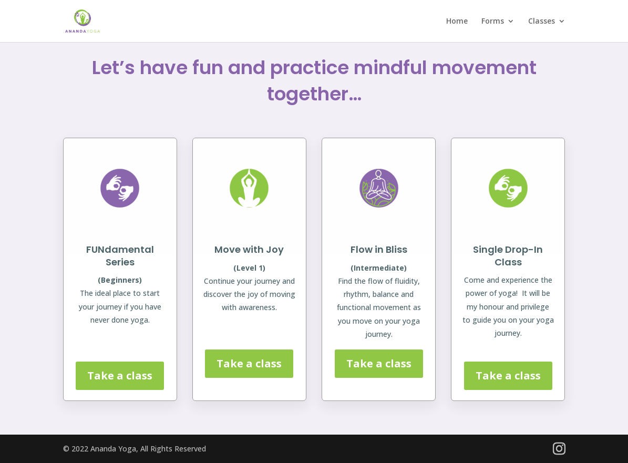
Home (457, 21)
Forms (492, 21)
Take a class (119, 375)
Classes (541, 21)
